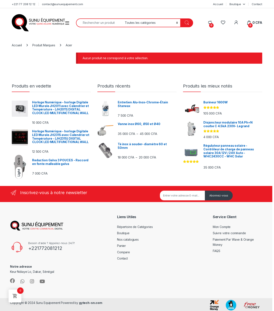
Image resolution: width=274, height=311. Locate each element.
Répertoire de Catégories (135, 227)
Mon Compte (222, 227)
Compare (123, 252)
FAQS (216, 251)
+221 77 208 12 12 (23, 4)
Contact (257, 4)
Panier (121, 246)
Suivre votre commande (229, 233)
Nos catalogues (128, 239)
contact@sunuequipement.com (62, 4)
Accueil (218, 4)
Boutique (235, 4)
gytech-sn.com (90, 303)
